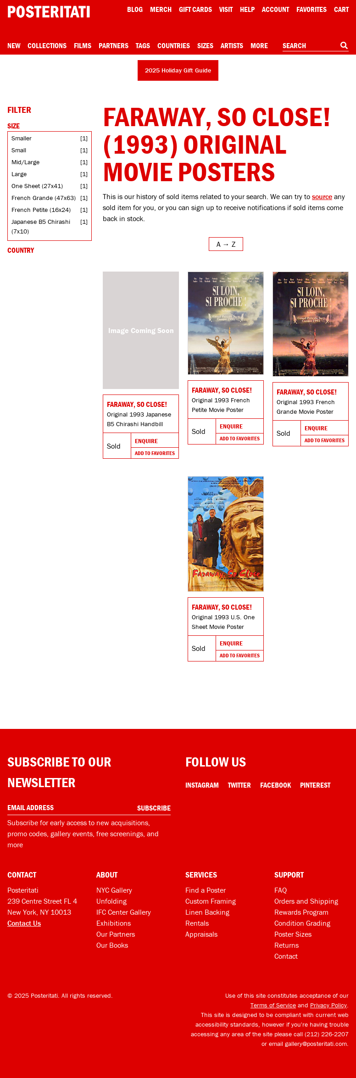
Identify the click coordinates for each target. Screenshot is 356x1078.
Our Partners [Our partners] (115, 934)
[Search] (344, 45)
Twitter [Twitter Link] (239, 784)
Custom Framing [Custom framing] (210, 901)
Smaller (21, 138)
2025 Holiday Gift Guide (178, 70)
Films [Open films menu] (82, 45)
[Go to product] (141, 330)
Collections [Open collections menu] (47, 45)
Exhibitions (113, 923)
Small (18, 150)
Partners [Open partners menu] (113, 45)
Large (19, 174)
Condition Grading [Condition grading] (302, 923)
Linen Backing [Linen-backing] (207, 912)
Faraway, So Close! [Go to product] (137, 404)
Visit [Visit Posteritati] (226, 9)
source (322, 196)
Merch (161, 9)
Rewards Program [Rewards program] (301, 912)
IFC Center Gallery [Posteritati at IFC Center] (123, 912)
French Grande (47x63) (43, 198)
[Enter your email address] (89, 807)
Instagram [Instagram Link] (202, 784)
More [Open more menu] (259, 45)
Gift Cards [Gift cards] (195, 9)
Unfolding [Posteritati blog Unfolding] (111, 901)
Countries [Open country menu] (173, 45)
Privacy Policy (328, 1005)
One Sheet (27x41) (37, 186)
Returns (286, 945)
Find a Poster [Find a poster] (205, 890)
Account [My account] (275, 9)
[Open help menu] (247, 9)
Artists (232, 45)
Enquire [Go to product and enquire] (146, 441)
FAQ (280, 890)
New (13, 45)
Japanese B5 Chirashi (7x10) (40, 226)
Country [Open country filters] (20, 250)
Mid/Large (25, 162)
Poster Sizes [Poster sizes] (293, 934)
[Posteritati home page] (48, 12)
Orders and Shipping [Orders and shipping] (306, 901)
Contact (286, 956)
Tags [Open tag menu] (143, 45)
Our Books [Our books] (112, 945)
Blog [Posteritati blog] (135, 9)
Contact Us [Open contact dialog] (24, 923)
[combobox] (316, 45)
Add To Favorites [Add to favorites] (155, 453)
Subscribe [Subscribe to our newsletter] (154, 807)
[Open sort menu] (226, 244)
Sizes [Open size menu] (205, 45)
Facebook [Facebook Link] (275, 784)
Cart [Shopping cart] (341, 9)
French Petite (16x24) (41, 210)
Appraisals (201, 934)
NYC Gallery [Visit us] (114, 890)
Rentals (197, 923)
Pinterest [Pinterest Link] (315, 784)
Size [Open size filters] (13, 125)
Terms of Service (273, 1005)
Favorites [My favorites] (311, 9)
